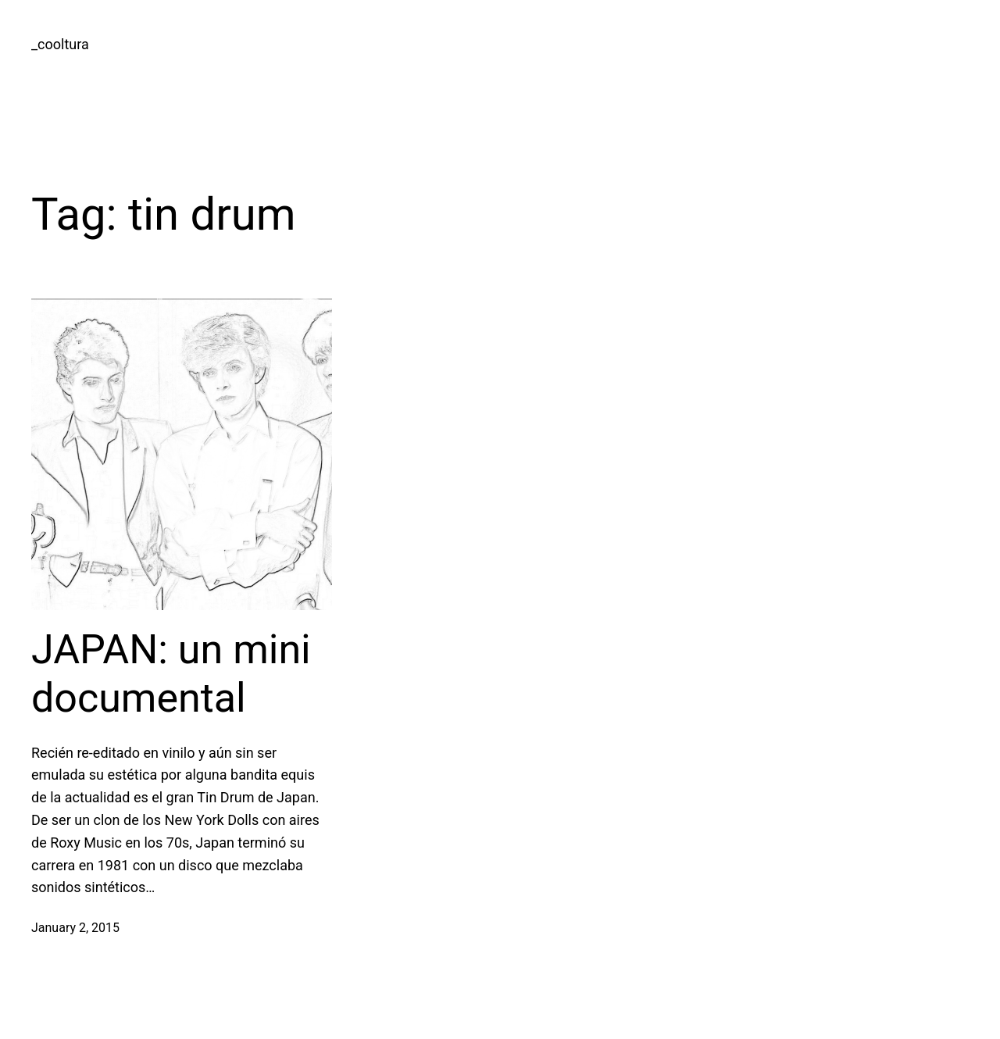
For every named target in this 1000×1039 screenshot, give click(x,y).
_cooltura (60, 44)
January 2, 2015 (75, 927)
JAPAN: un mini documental (171, 674)
